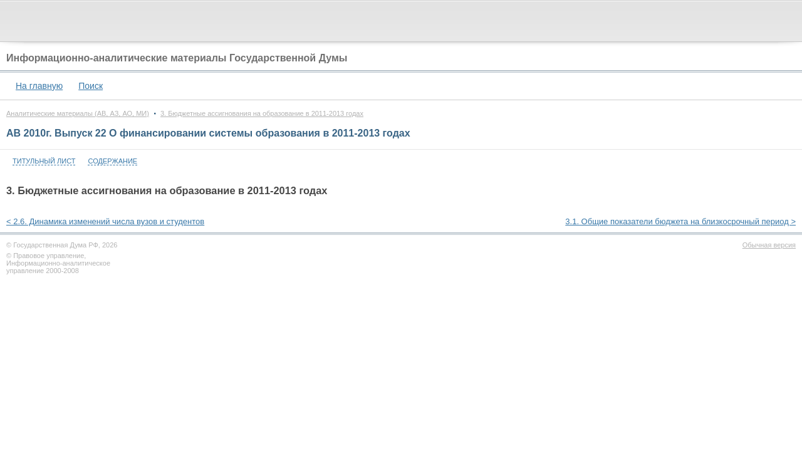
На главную (39, 86)
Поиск (90, 86)
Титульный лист (44, 161)
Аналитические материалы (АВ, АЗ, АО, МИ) (77, 113)
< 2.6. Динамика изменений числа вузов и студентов (105, 221)
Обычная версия (769, 245)
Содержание (112, 161)
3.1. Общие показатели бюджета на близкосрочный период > (680, 221)
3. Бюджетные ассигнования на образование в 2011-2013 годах (261, 113)
